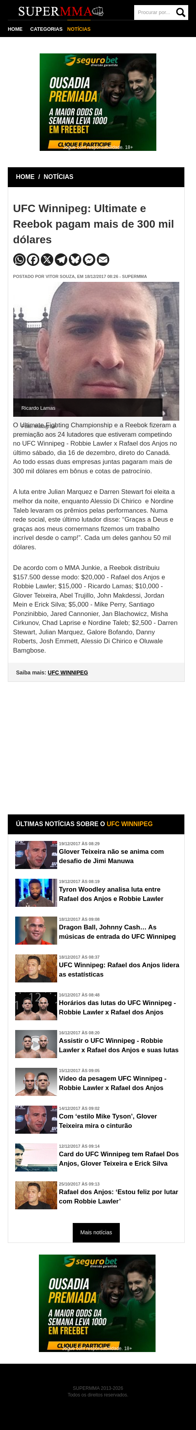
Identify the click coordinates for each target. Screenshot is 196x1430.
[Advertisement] (97, 742)
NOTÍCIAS (79, 29)
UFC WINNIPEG (68, 672)
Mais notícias (96, 1232)
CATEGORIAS (46, 29)
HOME (15, 29)
